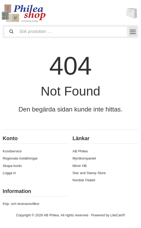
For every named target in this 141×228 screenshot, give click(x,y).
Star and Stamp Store (89, 173)
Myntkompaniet (84, 158)
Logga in (9, 173)
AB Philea (80, 151)
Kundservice (12, 151)
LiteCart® (117, 215)
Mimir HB (80, 166)
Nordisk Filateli (84, 180)
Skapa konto (12, 166)
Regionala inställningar (20, 158)
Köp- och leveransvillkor (21, 204)
